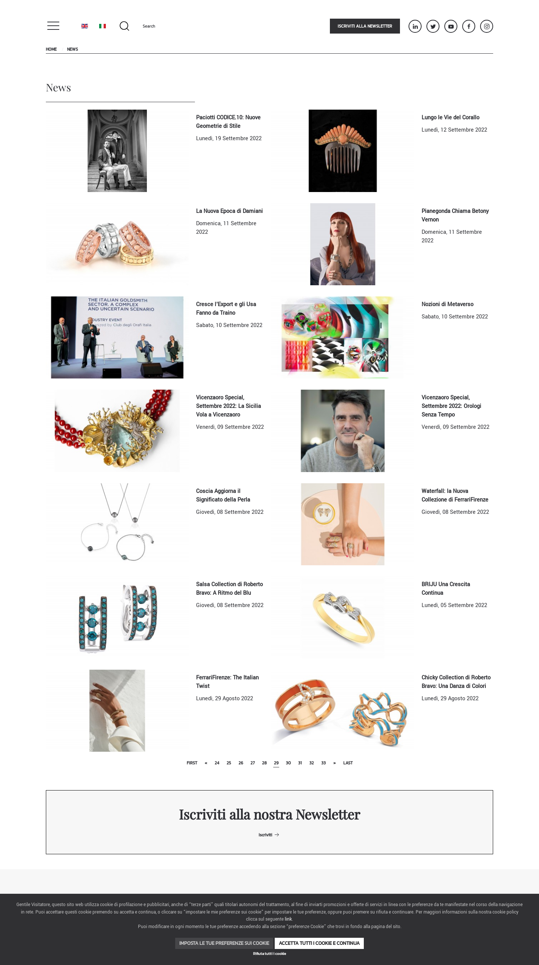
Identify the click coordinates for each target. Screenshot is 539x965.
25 (229, 763)
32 (311, 763)
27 (252, 763)
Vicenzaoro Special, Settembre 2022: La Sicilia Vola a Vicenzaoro (228, 406)
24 (217, 763)
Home (51, 49)
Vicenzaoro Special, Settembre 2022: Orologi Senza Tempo (451, 406)
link (288, 919)
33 (323, 763)
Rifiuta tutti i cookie (269, 953)
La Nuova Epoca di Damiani (229, 211)
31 (300, 763)
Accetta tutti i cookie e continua (319, 943)
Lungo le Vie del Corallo (450, 118)
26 (241, 763)
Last (348, 763)
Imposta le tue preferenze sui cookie (224, 943)
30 (288, 763)
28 (264, 763)
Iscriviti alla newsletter (365, 26)
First (192, 763)
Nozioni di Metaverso (447, 304)
